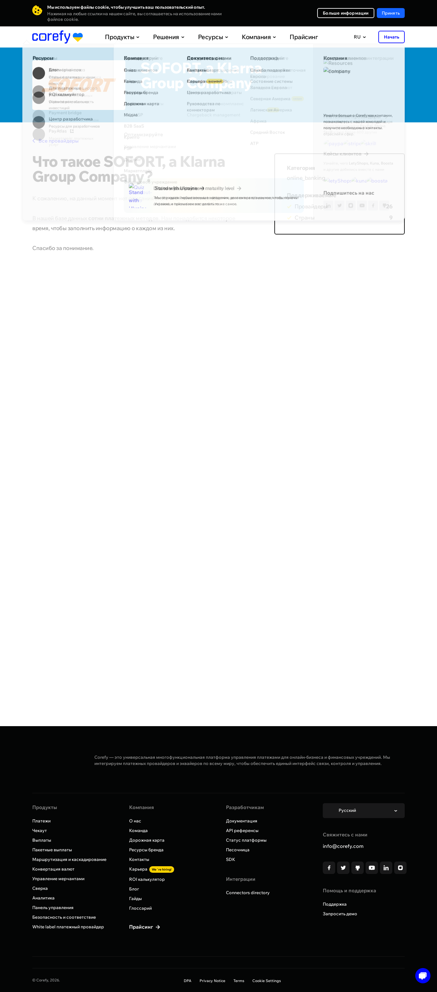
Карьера (151, 869)
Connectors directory (248, 892)
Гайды (135, 898)
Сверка (40, 888)
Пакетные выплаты (52, 850)
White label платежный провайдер (68, 927)
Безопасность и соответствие (64, 917)
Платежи (41, 821)
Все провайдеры (55, 141)
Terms (238, 980)
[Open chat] (421, 976)
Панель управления (53, 907)
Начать (391, 37)
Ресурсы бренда (146, 850)
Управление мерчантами (58, 878)
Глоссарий (140, 908)
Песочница (238, 850)
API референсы (242, 830)
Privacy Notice (212, 980)
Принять (391, 13)
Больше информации (345, 13)
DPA (187, 980)
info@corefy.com (343, 846)
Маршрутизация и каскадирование (69, 859)
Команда (138, 830)
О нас (135, 821)
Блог (134, 889)
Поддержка (335, 904)
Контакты (139, 859)
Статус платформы (246, 840)
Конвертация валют (53, 869)
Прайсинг (290, 37)
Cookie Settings (266, 980)
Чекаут (39, 830)
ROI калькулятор (147, 879)
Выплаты (41, 840)
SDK (230, 859)
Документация (241, 821)
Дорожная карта (146, 840)
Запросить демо (340, 914)
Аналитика (43, 898)
